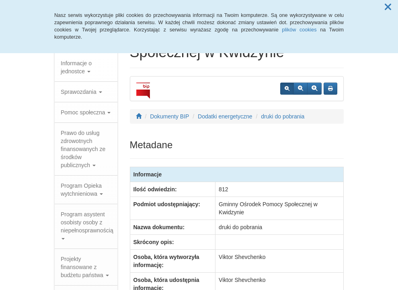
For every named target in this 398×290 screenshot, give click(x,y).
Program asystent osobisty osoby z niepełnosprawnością (87, 225)
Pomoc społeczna (86, 112)
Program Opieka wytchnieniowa (82, 189)
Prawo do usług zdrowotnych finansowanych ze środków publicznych (83, 149)
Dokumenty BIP (169, 116)
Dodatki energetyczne (225, 116)
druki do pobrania (282, 116)
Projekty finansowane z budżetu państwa (85, 267)
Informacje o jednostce (76, 67)
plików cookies (299, 30)
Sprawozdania (81, 92)
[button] (388, 7)
